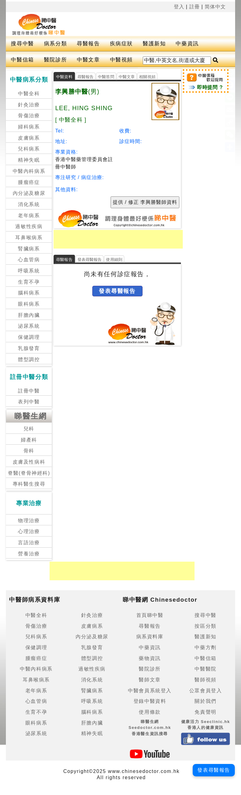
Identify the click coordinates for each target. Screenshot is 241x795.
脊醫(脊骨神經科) (29, 473)
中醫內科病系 (29, 171)
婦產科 (29, 439)
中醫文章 (88, 60)
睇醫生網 (30, 416)
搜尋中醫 (22, 44)
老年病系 (29, 215)
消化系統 (29, 204)
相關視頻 (147, 76)
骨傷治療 (29, 115)
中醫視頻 (121, 60)
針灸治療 (29, 104)
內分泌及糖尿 (29, 193)
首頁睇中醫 (150, 615)
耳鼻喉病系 (28, 237)
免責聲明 (205, 712)
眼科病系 (29, 304)
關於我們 (205, 701)
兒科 (29, 428)
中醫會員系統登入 (150, 690)
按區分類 (205, 626)
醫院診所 (55, 60)
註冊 (194, 6)
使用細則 (114, 259)
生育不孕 (29, 282)
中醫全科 (29, 93)
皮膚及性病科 (29, 462)
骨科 (29, 450)
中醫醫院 (205, 668)
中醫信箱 (22, 60)
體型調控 (29, 359)
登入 (179, 6)
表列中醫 (29, 401)
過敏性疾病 (28, 226)
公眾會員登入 (205, 690)
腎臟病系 (29, 248)
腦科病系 (29, 292)
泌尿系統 (29, 326)
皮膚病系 (29, 138)
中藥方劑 (205, 647)
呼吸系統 (29, 270)
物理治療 (29, 520)
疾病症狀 (121, 44)
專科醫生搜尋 (29, 484)
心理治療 (29, 531)
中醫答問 (106, 76)
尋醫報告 (88, 44)
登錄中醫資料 (150, 701)
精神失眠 (29, 160)
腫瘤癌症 (29, 182)
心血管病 (29, 259)
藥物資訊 (149, 658)
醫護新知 (154, 44)
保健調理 (29, 337)
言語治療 (29, 542)
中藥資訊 (187, 44)
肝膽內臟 (29, 315)
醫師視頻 (205, 679)
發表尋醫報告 (89, 259)
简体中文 (215, 6)
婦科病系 (29, 126)
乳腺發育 (29, 348)
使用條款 (149, 712)
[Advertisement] (144, 23)
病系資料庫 (150, 636)
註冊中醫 (29, 390)
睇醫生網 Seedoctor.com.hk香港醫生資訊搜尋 (150, 727)
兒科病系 (29, 148)
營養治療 (29, 553)
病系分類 (55, 44)
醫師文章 (149, 679)
